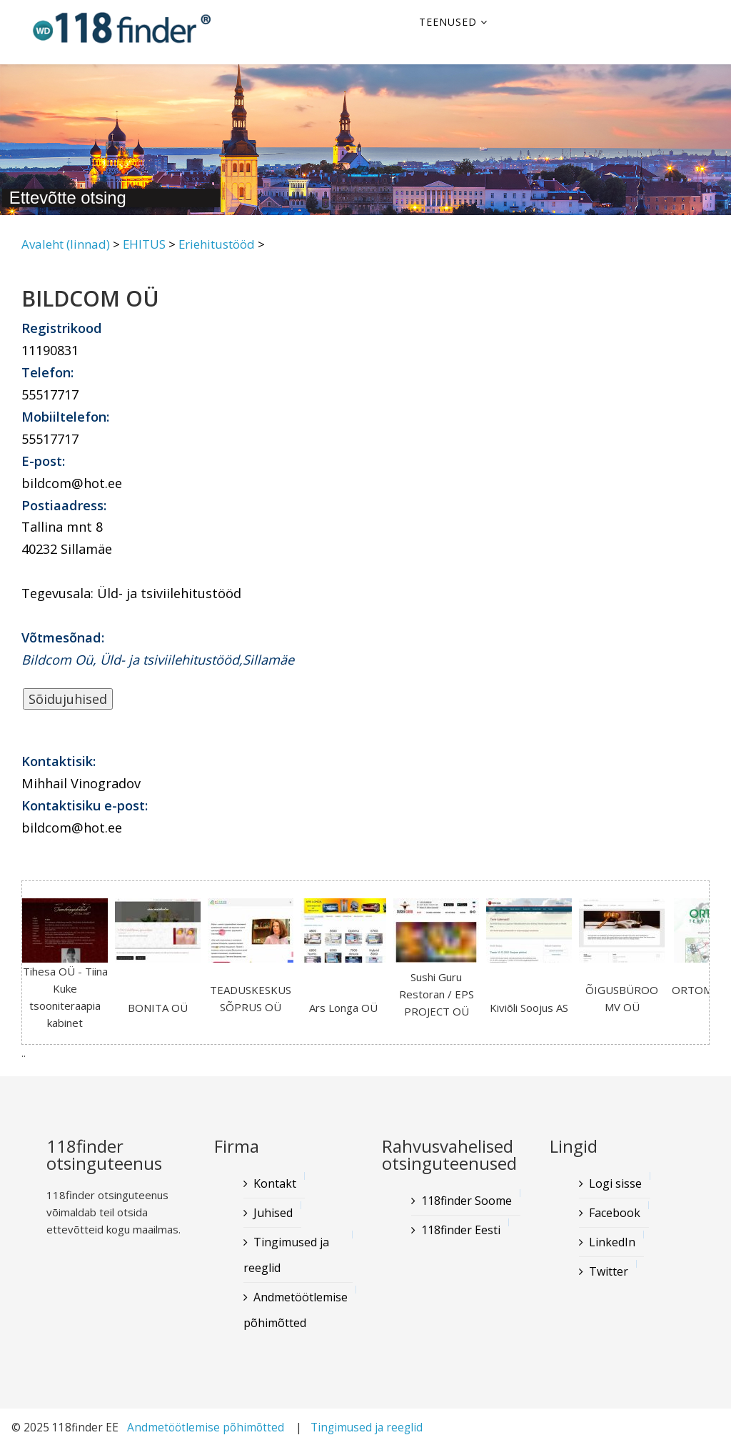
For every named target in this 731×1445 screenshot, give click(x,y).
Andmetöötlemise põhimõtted (295, 1310)
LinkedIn (612, 1242)
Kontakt (274, 1183)
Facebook (614, 1213)
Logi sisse (615, 1183)
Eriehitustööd (216, 244)
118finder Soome (466, 1200)
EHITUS (144, 244)
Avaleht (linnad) (65, 244)
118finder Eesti (460, 1230)
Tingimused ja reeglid (286, 1255)
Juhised (273, 1213)
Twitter (608, 1271)
